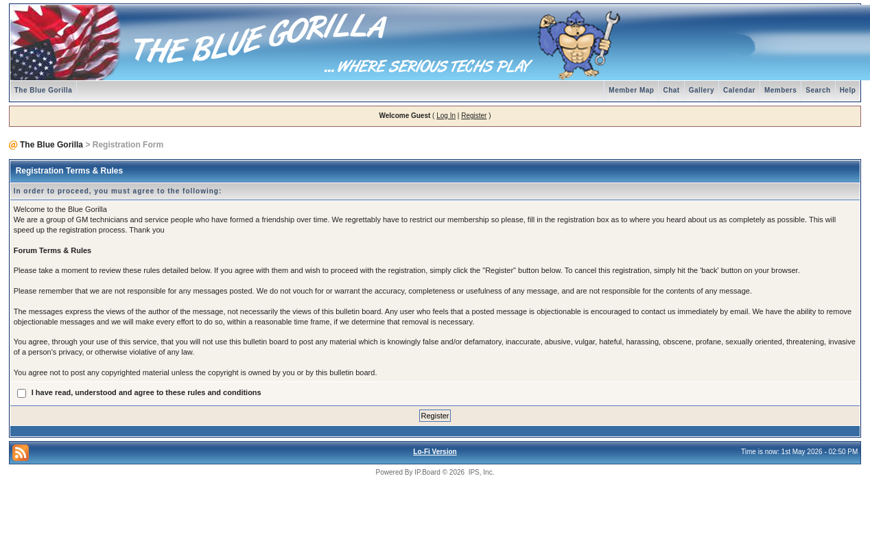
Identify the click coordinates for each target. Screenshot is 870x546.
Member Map (631, 90)
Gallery (701, 90)
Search (818, 90)
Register (473, 115)
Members (780, 90)
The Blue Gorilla (43, 90)
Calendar (739, 90)
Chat (671, 90)
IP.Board (427, 472)
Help (848, 90)
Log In (446, 115)
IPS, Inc (481, 472)
